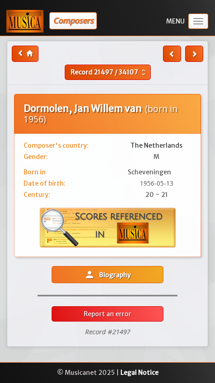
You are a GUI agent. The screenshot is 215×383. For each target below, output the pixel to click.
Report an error (107, 314)
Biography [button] (107, 274)
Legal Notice (139, 373)
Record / (109, 72)
